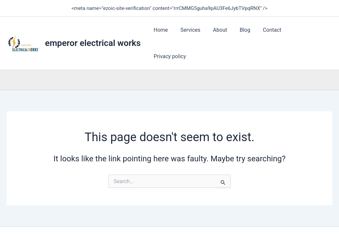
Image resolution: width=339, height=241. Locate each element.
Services (199, 34)
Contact (275, 34)
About (227, 34)
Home (172, 34)
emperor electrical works (93, 34)
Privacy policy (311, 34)
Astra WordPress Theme (236, 224)
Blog (250, 34)
